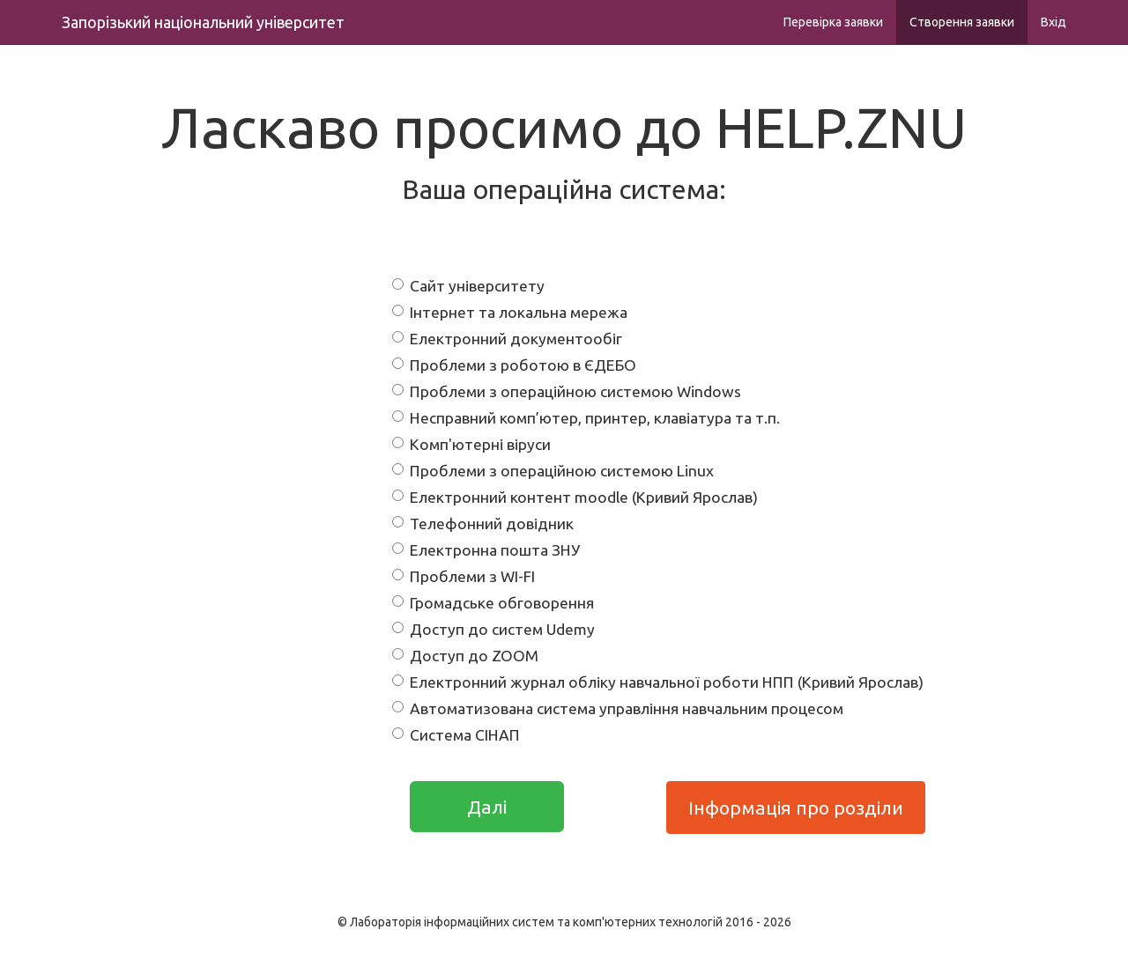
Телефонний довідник (483, 523)
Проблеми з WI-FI (463, 576)
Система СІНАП (456, 734)
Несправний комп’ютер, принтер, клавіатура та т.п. (586, 417)
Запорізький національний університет (203, 22)
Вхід (1053, 22)
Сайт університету (468, 285)
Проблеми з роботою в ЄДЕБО (514, 365)
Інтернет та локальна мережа (509, 312)
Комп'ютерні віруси (471, 444)
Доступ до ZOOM (465, 655)
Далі (487, 806)
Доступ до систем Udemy (493, 629)
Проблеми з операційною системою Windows (566, 391)
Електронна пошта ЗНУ (486, 550)
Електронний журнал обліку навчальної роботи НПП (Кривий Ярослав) (658, 682)
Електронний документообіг (507, 338)
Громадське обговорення (493, 602)
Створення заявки (961, 22)
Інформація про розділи (795, 807)
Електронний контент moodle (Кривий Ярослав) (575, 497)
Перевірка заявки (833, 22)
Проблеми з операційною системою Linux (553, 470)
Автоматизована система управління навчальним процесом (617, 708)
